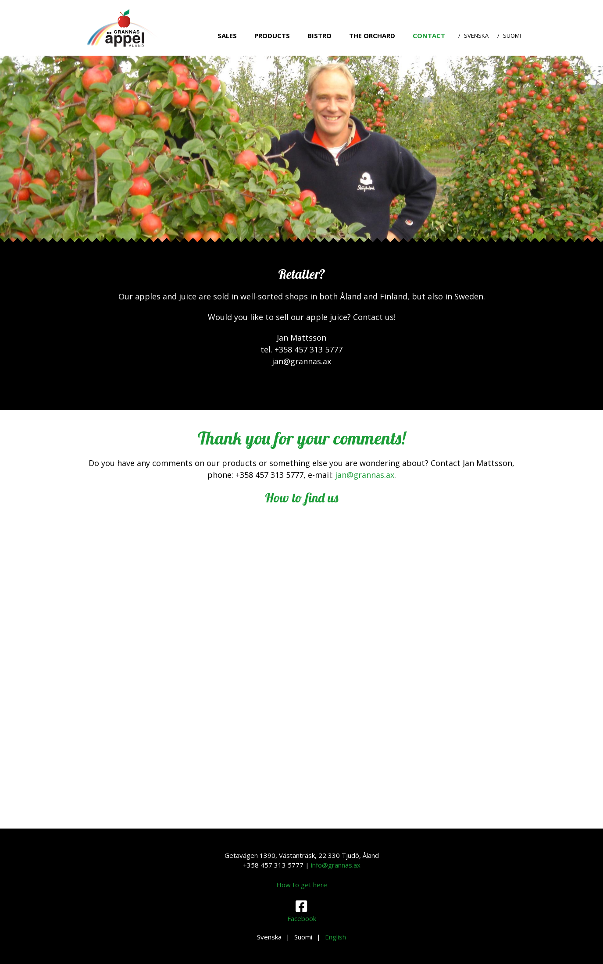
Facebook (301, 911)
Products (272, 35)
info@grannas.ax (335, 865)
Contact (429, 35)
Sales (227, 35)
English (335, 936)
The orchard (372, 35)
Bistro (319, 35)
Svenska (476, 35)
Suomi (512, 35)
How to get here (301, 884)
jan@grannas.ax (364, 475)
